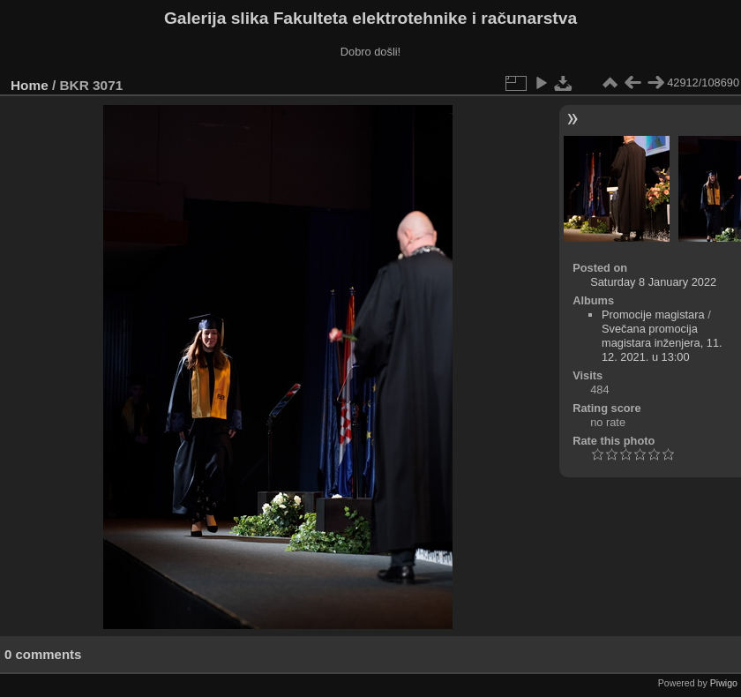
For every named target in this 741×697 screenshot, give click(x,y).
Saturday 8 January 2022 (653, 282)
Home (30, 85)
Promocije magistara (653, 314)
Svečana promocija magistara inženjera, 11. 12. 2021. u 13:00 (662, 342)
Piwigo (723, 683)
